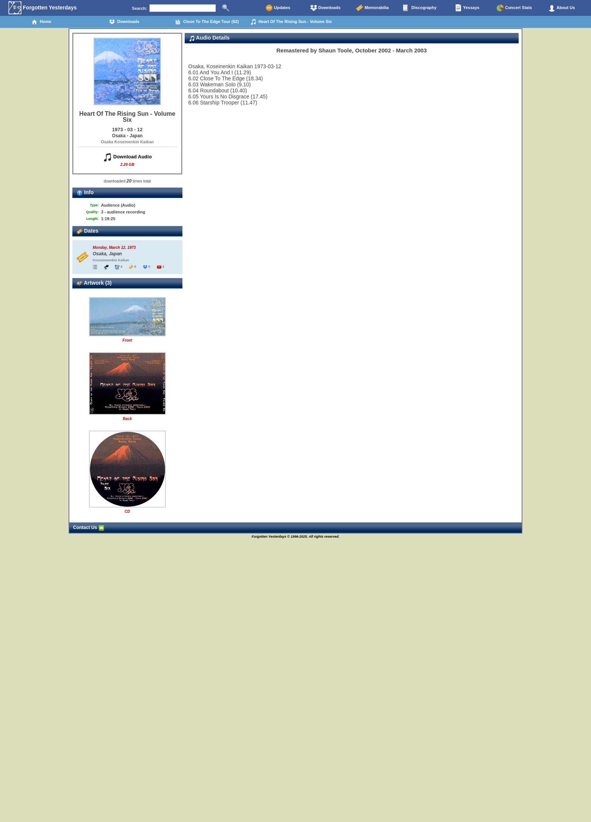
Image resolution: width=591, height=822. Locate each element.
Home (41, 22)
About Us (561, 8)
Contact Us (88, 527)
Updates (277, 8)
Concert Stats (514, 8)
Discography (419, 8)
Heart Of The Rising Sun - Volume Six (291, 22)
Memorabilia (372, 8)
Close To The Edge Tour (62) (207, 22)
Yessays (467, 8)
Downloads (325, 8)
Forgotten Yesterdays (42, 8)
